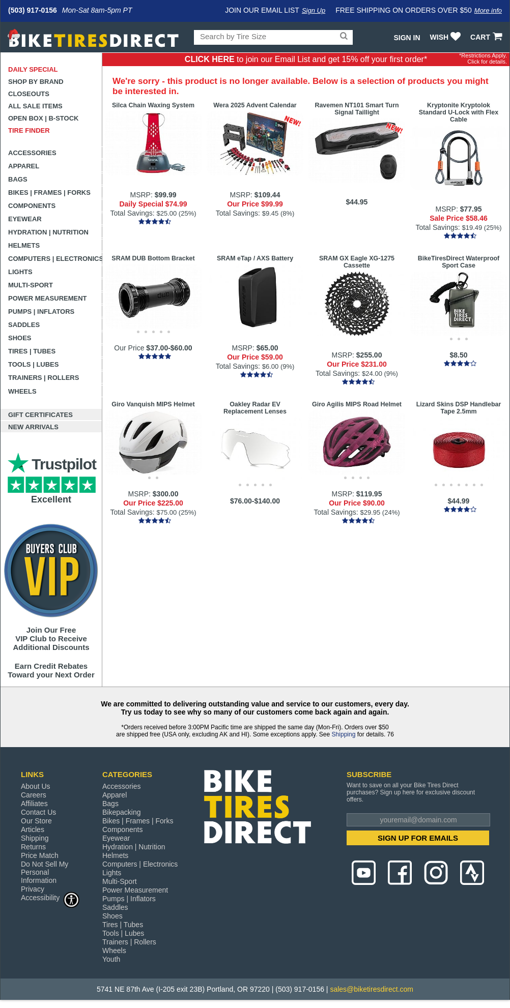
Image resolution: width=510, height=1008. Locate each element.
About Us (35, 786)
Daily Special (33, 69)
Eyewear (25, 219)
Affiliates (34, 803)
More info (488, 10)
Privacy (32, 889)
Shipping (344, 734)
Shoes (20, 338)
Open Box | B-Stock (43, 118)
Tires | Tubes (31, 351)
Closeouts (28, 94)
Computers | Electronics (55, 258)
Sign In (406, 38)
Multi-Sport (30, 285)
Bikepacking (121, 812)
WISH (446, 37)
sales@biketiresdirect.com (371, 989)
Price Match (40, 855)
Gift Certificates (40, 415)
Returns (33, 847)
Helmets (24, 245)
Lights (20, 272)
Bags (17, 179)
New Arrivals (33, 427)
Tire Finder (29, 130)
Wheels (22, 391)
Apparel (23, 166)
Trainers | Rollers (43, 377)
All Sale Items (35, 106)
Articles (32, 829)
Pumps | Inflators (41, 311)
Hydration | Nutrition (48, 232)
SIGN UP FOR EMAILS (418, 838)
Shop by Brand (36, 81)
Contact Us (38, 812)
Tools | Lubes (33, 364)
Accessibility (50, 897)
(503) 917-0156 (32, 10)
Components (31, 206)
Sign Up (313, 10)
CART (487, 37)
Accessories (32, 153)
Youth (111, 959)
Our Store (36, 821)
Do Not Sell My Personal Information (44, 872)
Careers (33, 795)
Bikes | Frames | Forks (49, 192)
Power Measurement (47, 298)
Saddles (24, 325)
